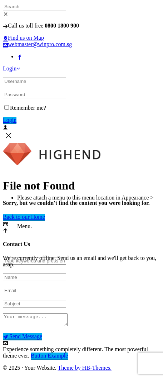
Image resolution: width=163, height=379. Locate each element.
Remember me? (25, 108)
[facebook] (19, 56)
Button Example (49, 358)
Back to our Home (24, 217)
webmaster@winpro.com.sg (37, 44)
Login (11, 68)
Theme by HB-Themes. (85, 370)
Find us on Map (23, 38)
